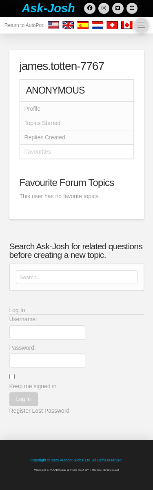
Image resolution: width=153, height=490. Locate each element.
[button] (141, 25)
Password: (22, 348)
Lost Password (51, 410)
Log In (23, 399)
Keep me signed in (33, 386)
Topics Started (42, 123)
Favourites (37, 151)
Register (20, 410)
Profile (32, 108)
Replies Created (44, 137)
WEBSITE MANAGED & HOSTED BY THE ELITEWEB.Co (76, 470)
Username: (23, 319)
